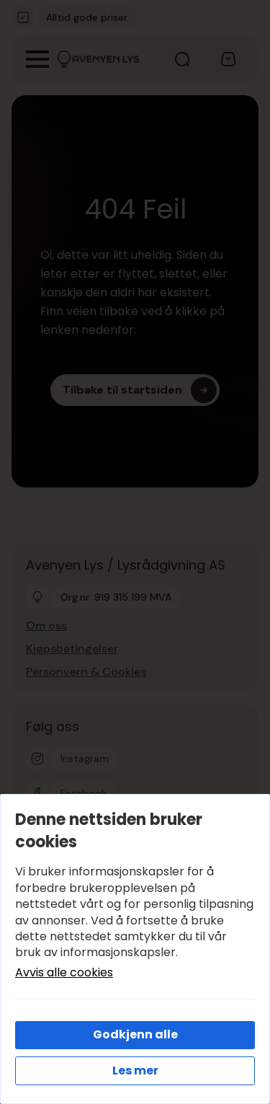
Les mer (135, 1070)
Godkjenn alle (135, 1034)
